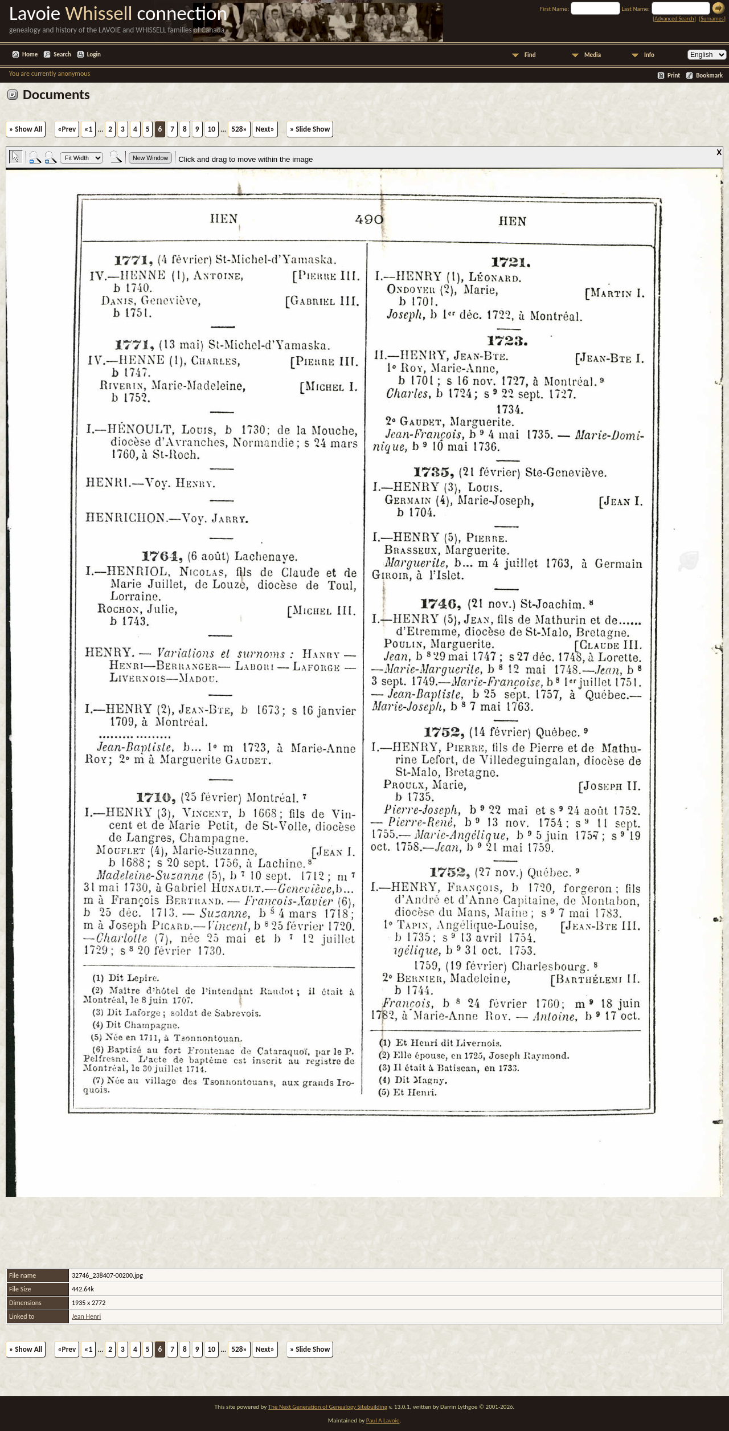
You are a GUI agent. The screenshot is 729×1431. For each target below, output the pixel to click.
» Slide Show (310, 129)
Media (592, 55)
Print (673, 75)
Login (94, 54)
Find (530, 55)
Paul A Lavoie (383, 1420)
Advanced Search (674, 18)
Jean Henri (86, 1316)
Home (30, 54)
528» (239, 129)
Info (649, 55)
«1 (88, 129)
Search (62, 54)
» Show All (25, 129)
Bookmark (709, 75)
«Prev (67, 129)
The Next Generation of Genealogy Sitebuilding (327, 1406)
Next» (265, 129)
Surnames (712, 18)
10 (212, 129)
